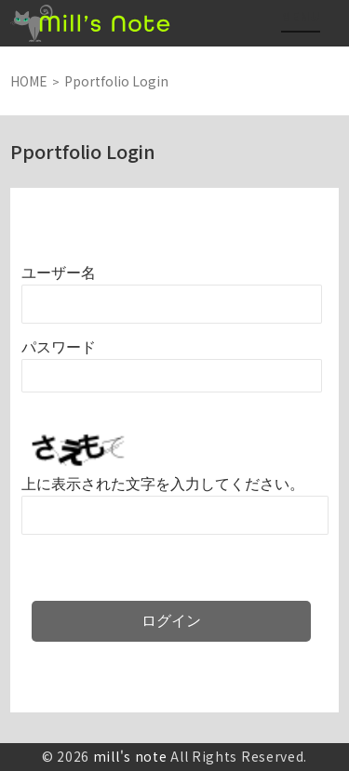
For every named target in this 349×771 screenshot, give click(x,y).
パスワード (58, 347)
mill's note (130, 756)
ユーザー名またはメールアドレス (58, 273)
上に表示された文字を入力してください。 (162, 484)
